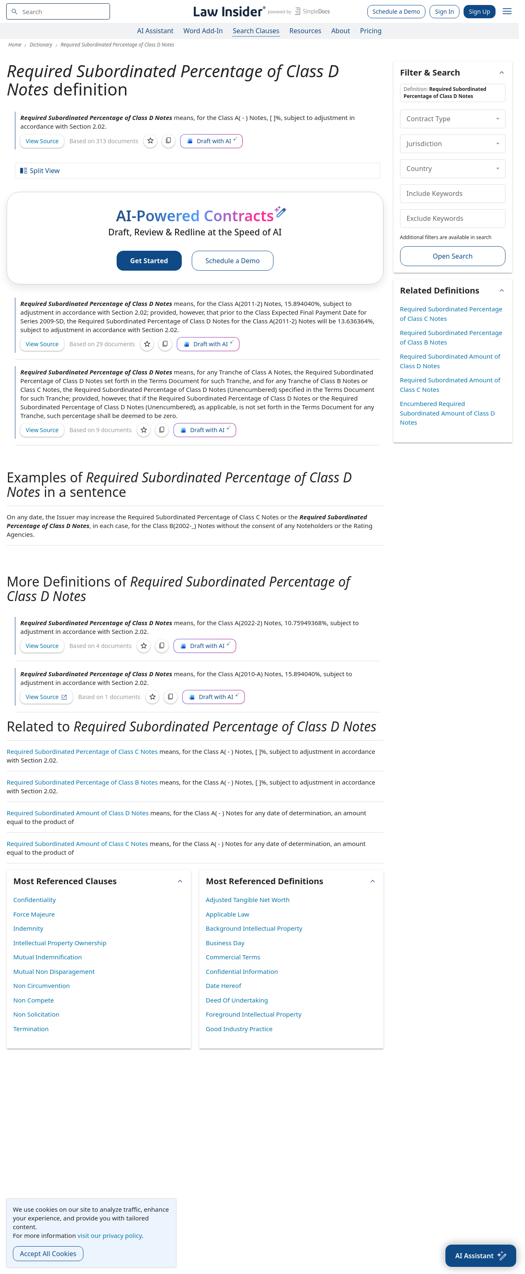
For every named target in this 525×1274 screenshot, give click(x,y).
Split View (39, 170)
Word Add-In (203, 30)
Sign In (444, 11)
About (340, 30)
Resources (305, 30)
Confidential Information (242, 971)
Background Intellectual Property (254, 928)
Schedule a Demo (396, 11)
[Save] (150, 141)
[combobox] (58, 11)
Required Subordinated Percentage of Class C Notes (82, 751)
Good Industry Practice (239, 1029)
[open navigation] (507, 11)
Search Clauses (256, 30)
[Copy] (168, 141)
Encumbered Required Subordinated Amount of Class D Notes (447, 412)
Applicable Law (227, 914)
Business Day (225, 943)
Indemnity (28, 928)
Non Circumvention (41, 985)
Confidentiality (34, 899)
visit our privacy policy (110, 1235)
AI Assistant (155, 30)
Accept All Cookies (48, 1253)
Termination (31, 1029)
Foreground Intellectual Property (254, 1014)
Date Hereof (223, 985)
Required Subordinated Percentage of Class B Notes (82, 782)
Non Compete (33, 1000)
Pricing (371, 30)
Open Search (453, 256)
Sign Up (479, 11)
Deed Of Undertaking (237, 1000)
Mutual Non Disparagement (54, 971)
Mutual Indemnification (47, 957)
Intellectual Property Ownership (59, 943)
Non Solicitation (36, 1014)
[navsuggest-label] (58, 11)
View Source (42, 141)
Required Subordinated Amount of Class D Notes (78, 813)
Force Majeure (34, 914)
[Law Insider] (260, 11)
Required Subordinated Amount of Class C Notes (77, 843)
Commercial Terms (233, 957)
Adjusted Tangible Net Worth (248, 899)
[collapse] (498, 118)
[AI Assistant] (481, 1255)
